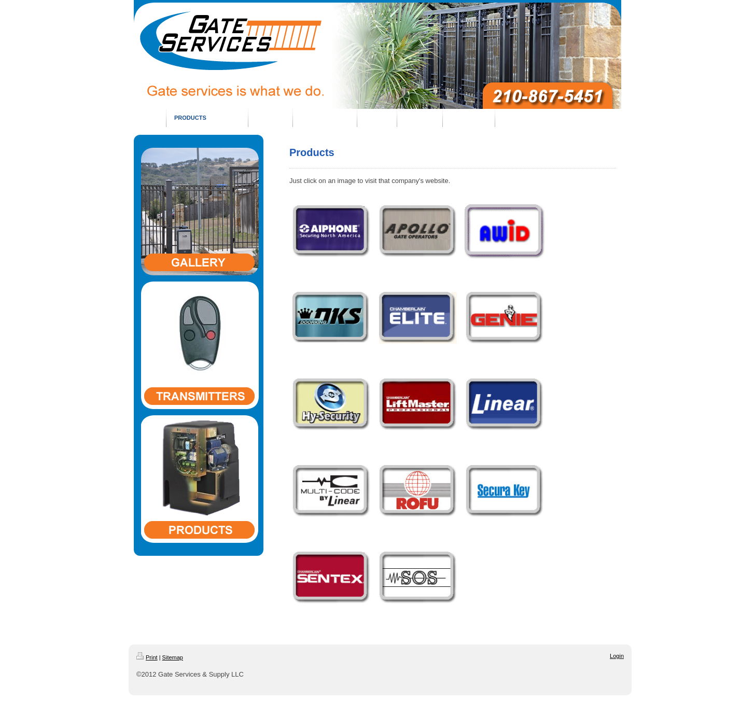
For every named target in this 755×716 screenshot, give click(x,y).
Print (147, 657)
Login (617, 656)
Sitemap (172, 657)
